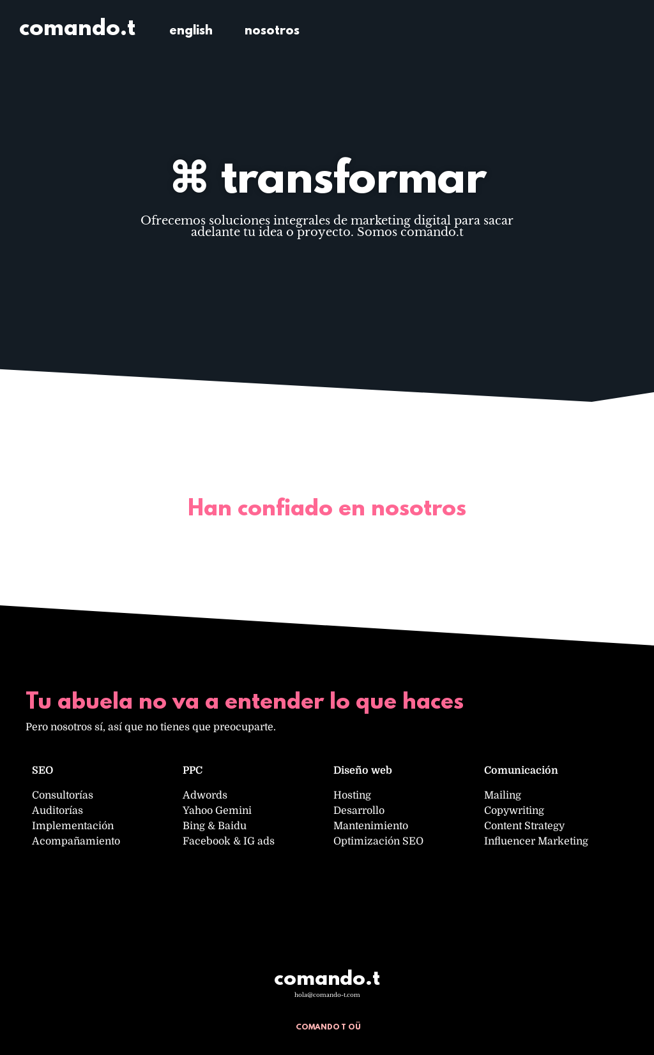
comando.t (77, 29)
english (191, 31)
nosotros (272, 31)
